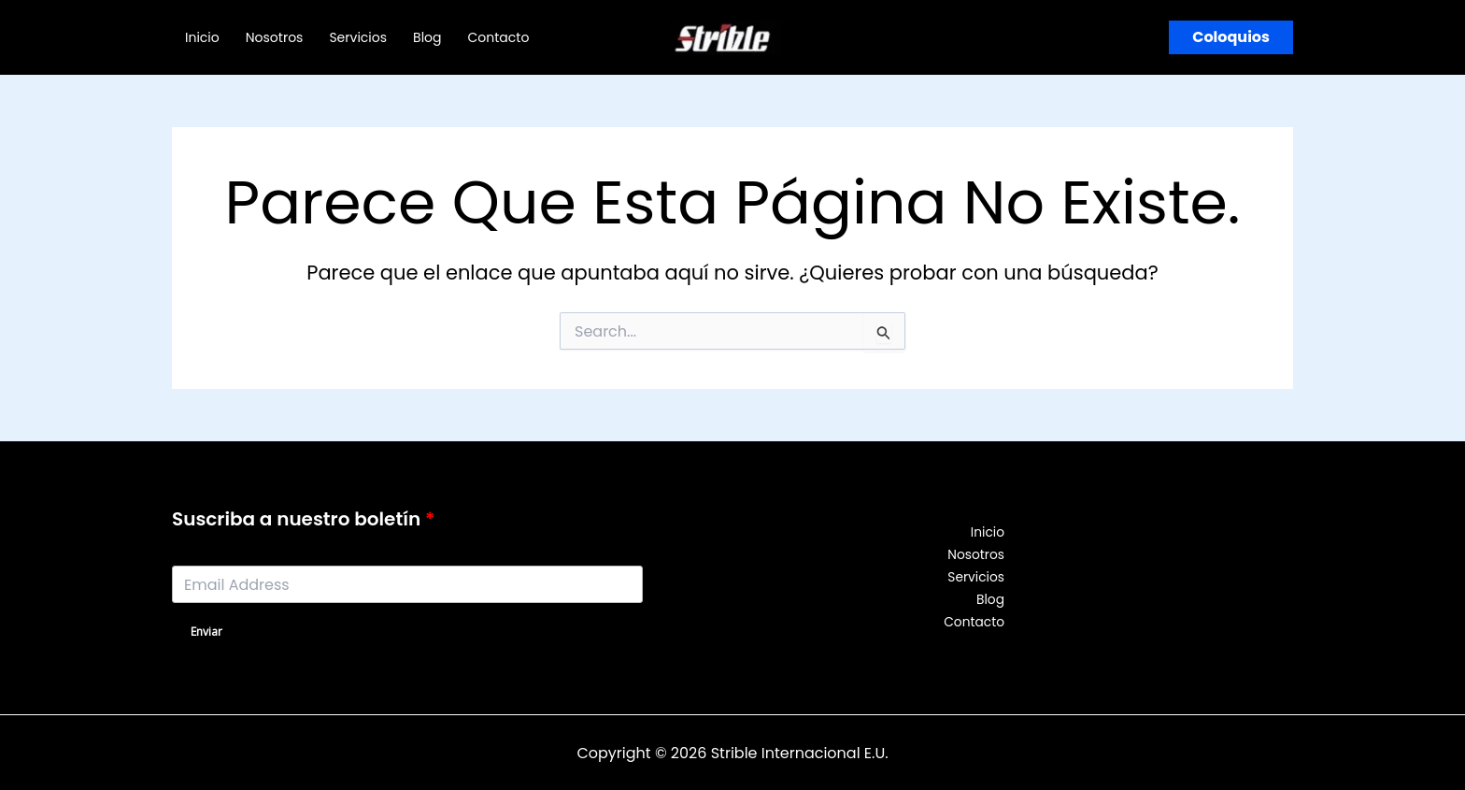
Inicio (202, 37)
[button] (1231, 37)
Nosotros (275, 37)
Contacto (499, 37)
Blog (427, 37)
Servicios (358, 37)
